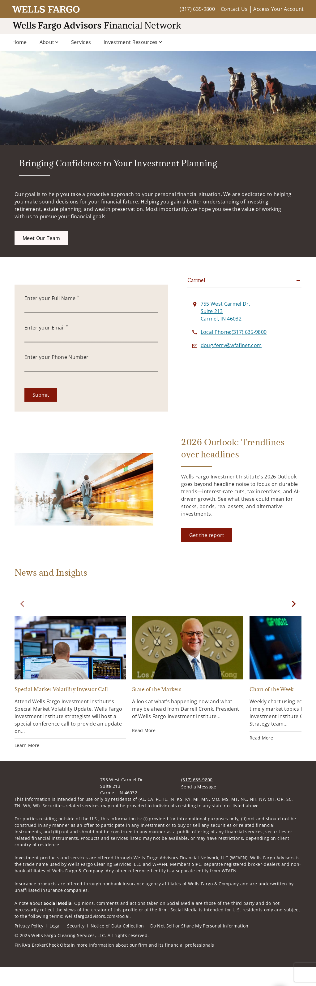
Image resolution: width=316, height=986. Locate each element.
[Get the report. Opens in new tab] (206, 554)
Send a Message (198, 806)
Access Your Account (278, 9)
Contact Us (234, 9)
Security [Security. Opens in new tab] (76, 945)
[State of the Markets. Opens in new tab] (187, 694)
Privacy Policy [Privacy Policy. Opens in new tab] (29, 945)
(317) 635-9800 (197, 9)
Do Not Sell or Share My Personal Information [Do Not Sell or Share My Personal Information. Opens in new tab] (199, 945)
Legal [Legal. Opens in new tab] (55, 945)
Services (81, 42)
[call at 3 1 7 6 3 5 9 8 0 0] (234, 351)
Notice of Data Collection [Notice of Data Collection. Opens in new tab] (117, 945)
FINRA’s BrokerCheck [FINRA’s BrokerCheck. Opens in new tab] (37, 964)
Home (19, 42)
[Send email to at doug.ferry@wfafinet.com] (231, 364)
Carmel (196, 299)
